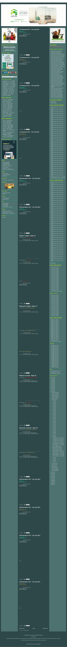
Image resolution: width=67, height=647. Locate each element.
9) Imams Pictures (5, 199)
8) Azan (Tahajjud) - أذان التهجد (7, 206)
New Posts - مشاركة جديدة (7, 168)
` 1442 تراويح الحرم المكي (55, 287)
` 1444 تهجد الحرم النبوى (54, 340)
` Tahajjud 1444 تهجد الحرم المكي (56, 341)
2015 (52, 472)
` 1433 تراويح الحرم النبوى (55, 301)
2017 (52, 390)
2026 (52, 377)
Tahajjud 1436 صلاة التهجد (55, 330)
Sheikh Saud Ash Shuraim (55, 95)
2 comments (21, 129)
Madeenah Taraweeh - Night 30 (28, 428)
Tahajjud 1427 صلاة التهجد (55, 319)
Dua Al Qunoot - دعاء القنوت (55, 372)
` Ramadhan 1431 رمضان (55, 350)
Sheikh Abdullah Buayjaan (55, 58)
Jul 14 (54, 424)
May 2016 (53, 464)
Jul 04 (54, 457)
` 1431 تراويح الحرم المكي (55, 274)
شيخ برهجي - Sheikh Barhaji (7, 133)
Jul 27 (54, 406)
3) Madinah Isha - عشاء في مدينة (8, 85)
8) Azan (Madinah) (5, 203)
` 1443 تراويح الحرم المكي (55, 288)
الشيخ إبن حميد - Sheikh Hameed (8, 127)
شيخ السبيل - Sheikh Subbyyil (7, 115)
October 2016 (54, 395)
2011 (52, 477)
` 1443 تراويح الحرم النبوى (55, 313)
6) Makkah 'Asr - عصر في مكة (7, 94)
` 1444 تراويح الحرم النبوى (55, 314)
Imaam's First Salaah (6, 95)
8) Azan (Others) (5, 205)
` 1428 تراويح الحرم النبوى (55, 296)
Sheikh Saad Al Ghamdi (55, 89)
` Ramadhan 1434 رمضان (55, 353)
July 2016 (53, 399)
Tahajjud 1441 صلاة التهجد (55, 336)
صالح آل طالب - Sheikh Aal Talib (8, 105)
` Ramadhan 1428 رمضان (55, 346)
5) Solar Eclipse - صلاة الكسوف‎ (7, 91)
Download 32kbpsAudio (22, 91)
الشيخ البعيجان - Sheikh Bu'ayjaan (8, 125)
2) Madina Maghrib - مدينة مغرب (8, 83)
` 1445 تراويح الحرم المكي (55, 289)
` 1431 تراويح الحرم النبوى (55, 298)
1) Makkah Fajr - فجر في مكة (7, 82)
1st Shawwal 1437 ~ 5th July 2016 (29, 29)
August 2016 (54, 398)
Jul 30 (54, 402)
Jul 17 (54, 420)
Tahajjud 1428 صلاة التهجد (55, 320)
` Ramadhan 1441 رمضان (55, 362)
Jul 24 (54, 410)
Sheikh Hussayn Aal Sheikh (55, 76)
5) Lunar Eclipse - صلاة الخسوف (8, 90)
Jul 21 (54, 414)
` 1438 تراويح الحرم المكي (55, 282)
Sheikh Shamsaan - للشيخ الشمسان (8, 112)
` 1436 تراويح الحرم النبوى (55, 304)
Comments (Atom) (26, 630)
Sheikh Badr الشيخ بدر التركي (7, 111)
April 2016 (53, 466)
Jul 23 (54, 411)
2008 (52, 481)
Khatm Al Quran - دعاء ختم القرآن (56, 373)
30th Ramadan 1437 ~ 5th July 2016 (29, 178)
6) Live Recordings (6, 167)
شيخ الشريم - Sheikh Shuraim (7, 109)
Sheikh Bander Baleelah (55, 60)
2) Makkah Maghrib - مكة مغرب (8, 84)
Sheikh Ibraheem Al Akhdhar (55, 77)
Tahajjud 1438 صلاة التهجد (55, 332)
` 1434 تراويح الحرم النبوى (55, 302)
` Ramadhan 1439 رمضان (55, 359)
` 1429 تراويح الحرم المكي (55, 269)
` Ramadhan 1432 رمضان (55, 351)
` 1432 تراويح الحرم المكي (55, 275)
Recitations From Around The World (8, 169)
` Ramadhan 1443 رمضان (55, 364)
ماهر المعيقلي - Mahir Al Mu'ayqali (8, 99)
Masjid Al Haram (53, 101)
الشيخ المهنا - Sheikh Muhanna (7, 128)
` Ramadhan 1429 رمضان (55, 347)
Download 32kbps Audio (22, 35)
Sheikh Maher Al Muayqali (55, 82)
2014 (52, 473)
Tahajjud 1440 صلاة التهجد (55, 335)
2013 (52, 474)
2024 (52, 380)
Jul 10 (54, 429)
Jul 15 (54, 422)
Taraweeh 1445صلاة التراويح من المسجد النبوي (58, 176)
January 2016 (54, 470)
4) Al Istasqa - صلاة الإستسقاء (7, 88)
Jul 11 (54, 428)
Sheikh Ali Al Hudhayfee (54, 72)
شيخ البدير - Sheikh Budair (7, 122)
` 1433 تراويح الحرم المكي (55, 276)
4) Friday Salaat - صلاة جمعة (7, 89)
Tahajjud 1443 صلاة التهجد (55, 338)
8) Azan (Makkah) (5, 204)
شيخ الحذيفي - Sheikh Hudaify (7, 120)
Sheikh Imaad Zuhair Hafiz (55, 78)
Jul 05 (54, 436)
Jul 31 (54, 400)
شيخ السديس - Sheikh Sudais (7, 104)
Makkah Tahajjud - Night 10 (27, 235)
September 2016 (54, 396)
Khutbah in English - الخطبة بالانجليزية (8, 213)
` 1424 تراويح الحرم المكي (55, 268)
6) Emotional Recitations (6, 164)
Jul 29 (54, 403)
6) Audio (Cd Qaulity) (6, 163)
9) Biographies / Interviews (7, 116)
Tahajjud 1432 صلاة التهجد (55, 325)
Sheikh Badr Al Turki (54, 52)
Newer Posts (22, 628)
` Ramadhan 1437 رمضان (55, 357)
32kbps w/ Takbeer (27, 380)
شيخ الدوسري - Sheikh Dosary (7, 107)
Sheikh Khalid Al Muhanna (55, 81)
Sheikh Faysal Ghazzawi (55, 75)
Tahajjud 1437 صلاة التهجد (55, 331)
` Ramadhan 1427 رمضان (55, 345)
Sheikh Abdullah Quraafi (55, 51)
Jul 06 (54, 435)
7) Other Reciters (5, 173)
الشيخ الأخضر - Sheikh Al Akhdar (8, 136)
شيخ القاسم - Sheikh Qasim (7, 121)
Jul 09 (54, 431)
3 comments (21, 504)
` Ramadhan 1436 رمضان (55, 356)
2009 (52, 480)
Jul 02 (54, 460)
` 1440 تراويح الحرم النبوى (55, 309)
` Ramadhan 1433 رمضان (55, 352)
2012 (52, 476)
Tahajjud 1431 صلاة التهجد (55, 324)
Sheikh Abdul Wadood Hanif (55, 65)
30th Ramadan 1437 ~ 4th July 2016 (29, 479)
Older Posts (45, 628)
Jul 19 (54, 417)
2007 (52, 483)
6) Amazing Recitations (6, 162)
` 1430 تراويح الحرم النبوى (55, 297)
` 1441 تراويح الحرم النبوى (55, 310)
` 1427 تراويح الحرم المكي (55, 270)
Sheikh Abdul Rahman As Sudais (56, 64)
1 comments (21, 175)
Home (33, 628)
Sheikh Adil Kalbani (54, 70)
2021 (52, 384)
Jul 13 (54, 425)
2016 (52, 391)
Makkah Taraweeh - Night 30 (27, 375)
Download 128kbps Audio (23, 36)
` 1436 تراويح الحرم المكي (55, 280)
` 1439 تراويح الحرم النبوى (55, 308)
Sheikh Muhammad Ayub (55, 84)
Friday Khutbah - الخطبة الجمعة (7, 212)
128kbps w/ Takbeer (33, 380)
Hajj (3, 217)
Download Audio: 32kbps (23, 284)
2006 (52, 484)
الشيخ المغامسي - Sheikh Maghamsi (8, 135)
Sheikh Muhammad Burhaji (55, 53)
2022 (52, 383)
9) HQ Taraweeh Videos (6, 192)
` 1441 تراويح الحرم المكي (55, 286)
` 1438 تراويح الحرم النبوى (55, 307)
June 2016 (53, 463)
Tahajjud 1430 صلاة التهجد (55, 323)
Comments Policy (53, 263)
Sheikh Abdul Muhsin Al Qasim (56, 63)
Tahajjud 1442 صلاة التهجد (55, 337)
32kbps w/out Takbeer (27, 240)
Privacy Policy (33, 636)
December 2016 (54, 392)
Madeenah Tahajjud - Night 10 (28, 306)
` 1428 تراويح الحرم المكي (55, 271)
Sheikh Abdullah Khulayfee (55, 69)
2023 (52, 381)
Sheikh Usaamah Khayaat (55, 97)
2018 (52, 388)
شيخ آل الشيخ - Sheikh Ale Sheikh (8, 126)
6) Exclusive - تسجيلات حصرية (7, 165)
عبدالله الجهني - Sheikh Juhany (7, 100)
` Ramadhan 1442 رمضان (55, 363)
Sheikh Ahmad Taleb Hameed (55, 59)
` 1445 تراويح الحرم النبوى (55, 315)
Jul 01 (54, 461)
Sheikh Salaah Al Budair (55, 90)
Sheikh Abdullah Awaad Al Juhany (56, 66)
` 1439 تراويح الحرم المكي (55, 283)
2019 (52, 387)
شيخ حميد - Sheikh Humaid (7, 110)
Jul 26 (54, 407)
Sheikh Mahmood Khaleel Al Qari (56, 83)
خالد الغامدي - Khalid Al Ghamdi (7, 106)
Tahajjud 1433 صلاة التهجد (55, 326)
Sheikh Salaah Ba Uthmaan (55, 54)
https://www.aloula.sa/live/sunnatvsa (9, 50)
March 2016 (54, 467)
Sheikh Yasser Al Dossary (55, 96)
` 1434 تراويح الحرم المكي (55, 277)
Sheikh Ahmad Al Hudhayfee (55, 71)
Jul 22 (54, 413)
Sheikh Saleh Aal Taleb (54, 92)
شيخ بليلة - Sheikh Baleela (7, 101)
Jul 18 (54, 418)
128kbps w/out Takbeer (34, 240)
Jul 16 (54, 421)
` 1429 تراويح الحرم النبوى (55, 295)
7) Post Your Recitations (6, 174)
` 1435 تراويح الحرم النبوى (55, 303)
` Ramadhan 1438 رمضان (55, 358)
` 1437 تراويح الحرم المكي (55, 281)
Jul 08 (54, 432)
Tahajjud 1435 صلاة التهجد (55, 329)
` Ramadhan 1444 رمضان (55, 365)
